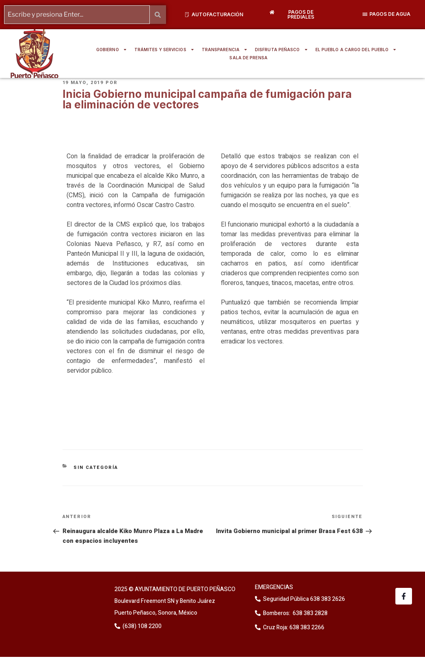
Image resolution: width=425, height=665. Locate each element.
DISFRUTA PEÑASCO (281, 49)
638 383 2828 (309, 613)
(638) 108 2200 (141, 626)
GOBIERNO (111, 49)
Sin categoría (95, 467)
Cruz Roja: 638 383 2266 (293, 627)
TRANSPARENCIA (225, 49)
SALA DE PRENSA (248, 57)
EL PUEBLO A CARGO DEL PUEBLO (356, 49)
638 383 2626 (327, 599)
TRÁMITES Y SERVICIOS (164, 49)
